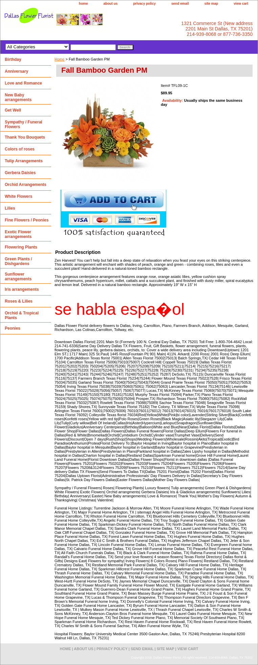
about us (111, 3)
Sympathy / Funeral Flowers (23, 124)
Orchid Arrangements (25, 184)
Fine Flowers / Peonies (26, 220)
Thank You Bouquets (25, 137)
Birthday (13, 59)
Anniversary (16, 71)
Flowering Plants (21, 247)
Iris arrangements (22, 289)
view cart (241, 3)
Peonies (12, 328)
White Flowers (18, 196)
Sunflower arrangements (18, 276)
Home (59, 59)
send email (180, 3)
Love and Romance (23, 83)
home (83, 3)
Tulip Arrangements (24, 161)
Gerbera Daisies (20, 172)
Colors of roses (20, 149)
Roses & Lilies (19, 301)
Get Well (13, 110)
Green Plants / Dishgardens (18, 261)
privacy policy (144, 3)
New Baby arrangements (18, 97)
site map (211, 3)
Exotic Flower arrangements (18, 234)
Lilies (10, 208)
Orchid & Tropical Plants (22, 315)
